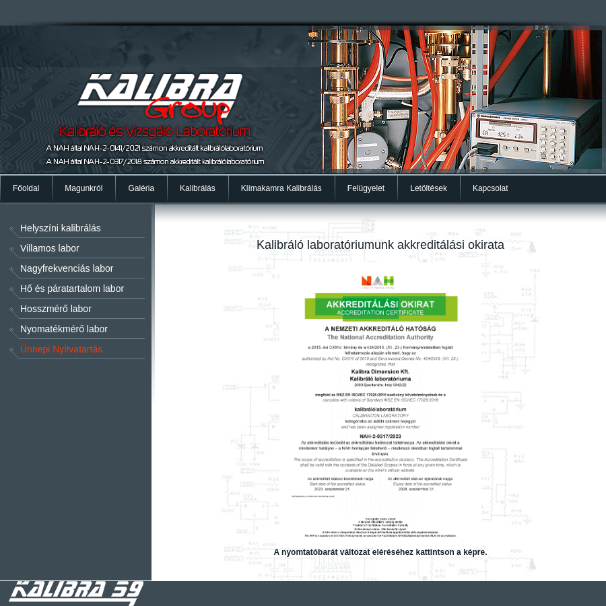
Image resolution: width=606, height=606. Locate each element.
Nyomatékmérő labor (64, 329)
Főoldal (26, 188)
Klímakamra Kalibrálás (281, 188)
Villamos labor (49, 248)
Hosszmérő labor (56, 308)
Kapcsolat (490, 188)
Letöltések (428, 188)
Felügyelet (365, 188)
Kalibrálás (197, 188)
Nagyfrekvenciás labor (67, 268)
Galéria (141, 188)
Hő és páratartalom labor (72, 288)
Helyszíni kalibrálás (60, 228)
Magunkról (83, 188)
